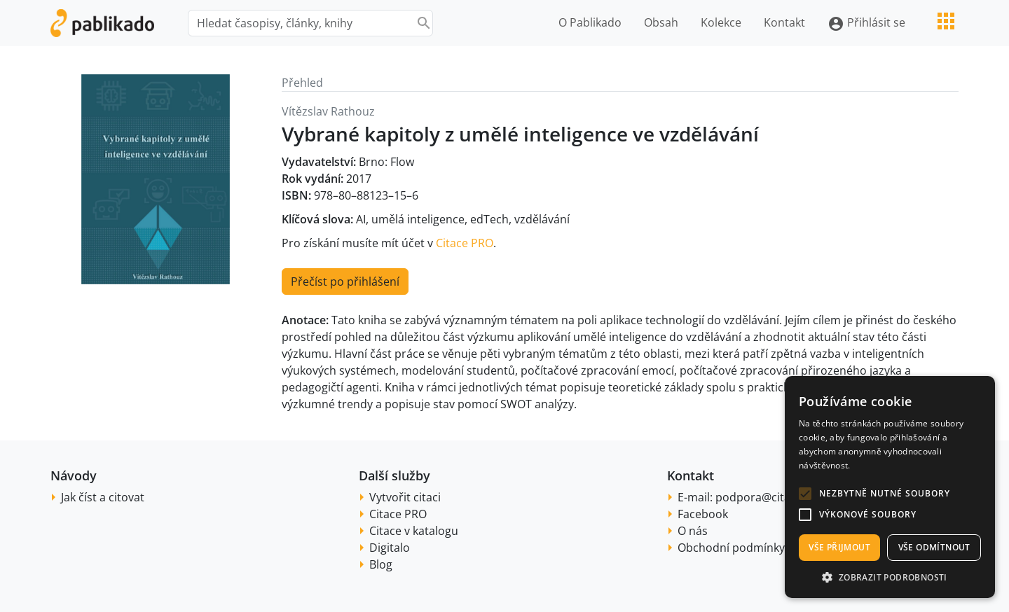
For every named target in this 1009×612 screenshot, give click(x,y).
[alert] (890, 487)
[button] (805, 494)
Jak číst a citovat (102, 497)
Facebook (703, 514)
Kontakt (784, 22)
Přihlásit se (866, 23)
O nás (693, 530)
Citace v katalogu (413, 530)
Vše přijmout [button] (839, 547)
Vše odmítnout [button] (934, 547)
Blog (380, 564)
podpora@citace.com (771, 497)
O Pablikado (590, 22)
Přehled (302, 82)
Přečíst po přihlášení (345, 281)
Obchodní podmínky (731, 547)
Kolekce (721, 22)
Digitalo (389, 547)
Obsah (661, 22)
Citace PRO (464, 243)
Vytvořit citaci (405, 497)
